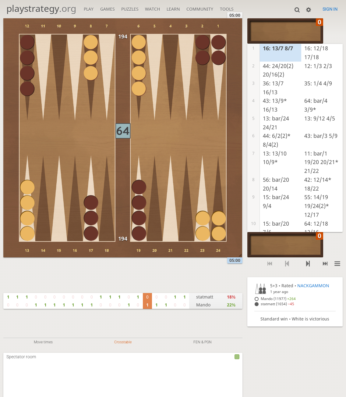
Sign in (330, 9)
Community (199, 9)
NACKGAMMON (313, 285)
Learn (173, 9)
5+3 (273, 285)
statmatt (204, 297)
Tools (227, 9)
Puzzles (130, 9)
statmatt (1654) (277, 303)
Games (107, 9)
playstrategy (41, 8)
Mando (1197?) (278, 298)
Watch (152, 9)
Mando (203, 305)
